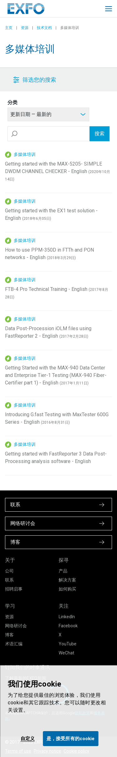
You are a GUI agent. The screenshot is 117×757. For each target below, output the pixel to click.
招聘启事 (13, 588)
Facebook (68, 625)
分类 (12, 102)
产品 (63, 570)
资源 (24, 28)
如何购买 (67, 588)
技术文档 (44, 28)
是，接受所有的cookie (70, 738)
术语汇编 (13, 643)
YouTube (67, 643)
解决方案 (67, 579)
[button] (44, 79)
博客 (9, 634)
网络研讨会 (16, 625)
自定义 (28, 738)
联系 (9, 579)
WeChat (66, 652)
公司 (9, 570)
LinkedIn (67, 616)
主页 (8, 28)
